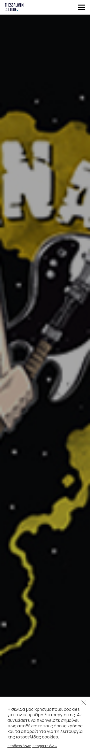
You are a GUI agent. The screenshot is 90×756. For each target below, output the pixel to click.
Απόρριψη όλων (44, 745)
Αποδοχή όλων (19, 745)
